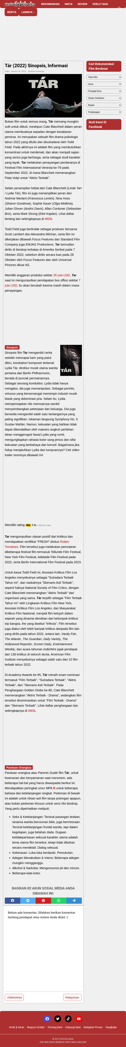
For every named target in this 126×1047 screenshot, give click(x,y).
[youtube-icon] (78, 1018)
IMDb (48, 219)
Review (82, 4)
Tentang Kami (55, 1027)
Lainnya (27, 12)
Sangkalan (111, 1027)
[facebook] (12, 901)
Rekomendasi (50, 4)
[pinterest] (43, 901)
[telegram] (74, 901)
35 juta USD (61, 275)
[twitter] (28, 901)
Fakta (68, 4)
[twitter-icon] (57, 1018)
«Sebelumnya (14, 997)
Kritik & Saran (16, 1027)
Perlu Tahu (100, 4)
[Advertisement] (63, 34)
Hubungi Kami (73, 1027)
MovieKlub (69, 1039)
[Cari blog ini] (119, 8)
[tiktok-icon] (68, 1018)
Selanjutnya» (72, 997)
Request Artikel (35, 1027)
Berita (11, 12)
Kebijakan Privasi (93, 1027)
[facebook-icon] (47, 1018)
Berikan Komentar (36, 71)
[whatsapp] (59, 901)
